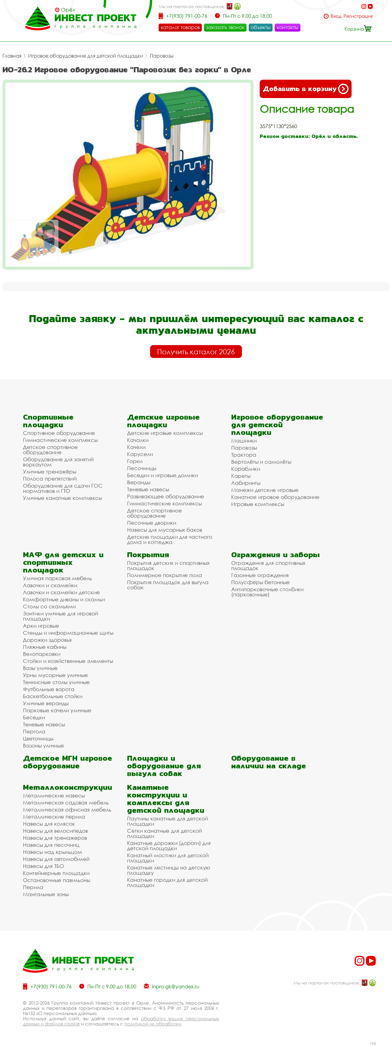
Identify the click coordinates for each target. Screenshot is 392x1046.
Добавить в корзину (306, 89)
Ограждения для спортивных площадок (268, 565)
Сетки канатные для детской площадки (164, 833)
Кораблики (245, 468)
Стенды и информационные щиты (68, 632)
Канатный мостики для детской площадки (168, 858)
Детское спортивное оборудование (50, 449)
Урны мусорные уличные (55, 675)
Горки (134, 461)
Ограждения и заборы (275, 554)
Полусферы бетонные (260, 582)
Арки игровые (41, 625)
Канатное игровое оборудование (275, 497)
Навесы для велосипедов (55, 830)
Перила (33, 887)
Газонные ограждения (260, 575)
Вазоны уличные (43, 745)
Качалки (138, 440)
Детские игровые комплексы (165, 433)
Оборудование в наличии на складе (268, 762)
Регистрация (358, 16)
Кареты (241, 475)
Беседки (34, 717)
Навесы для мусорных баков (164, 529)
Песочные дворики (151, 522)
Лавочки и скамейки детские (61, 592)
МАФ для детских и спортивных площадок (63, 562)
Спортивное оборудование (59, 433)
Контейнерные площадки (56, 873)
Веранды (138, 482)
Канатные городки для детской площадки (167, 882)
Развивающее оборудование (165, 496)
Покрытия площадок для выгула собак (168, 585)
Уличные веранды (46, 703)
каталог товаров (180, 27)
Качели (136, 447)
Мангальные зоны (46, 894)
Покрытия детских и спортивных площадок (168, 565)
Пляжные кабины (44, 646)
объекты (260, 27)
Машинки (244, 440)
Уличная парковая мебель (57, 578)
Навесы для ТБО (43, 866)
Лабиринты (245, 482)
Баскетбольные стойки (52, 696)
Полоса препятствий (50, 478)
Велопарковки (41, 653)
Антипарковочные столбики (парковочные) (267, 592)
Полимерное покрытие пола (164, 575)
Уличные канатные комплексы (62, 497)
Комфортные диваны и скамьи (64, 599)
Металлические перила (54, 816)
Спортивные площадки (48, 420)
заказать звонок (225, 27)
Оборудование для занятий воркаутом (58, 462)
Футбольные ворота (48, 689)
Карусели (140, 454)
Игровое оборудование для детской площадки (85, 56)
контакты (287, 27)
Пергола (34, 731)
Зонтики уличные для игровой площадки (60, 616)
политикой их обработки (152, 1023)
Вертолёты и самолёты (261, 461)
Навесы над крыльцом (52, 851)
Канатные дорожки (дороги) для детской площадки (169, 845)
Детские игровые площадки (163, 420)
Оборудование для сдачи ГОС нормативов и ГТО (63, 488)
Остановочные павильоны (56, 880)
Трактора (243, 454)
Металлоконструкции (67, 787)
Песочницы (141, 468)
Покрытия (148, 554)
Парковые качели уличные (57, 710)
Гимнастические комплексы (60, 440)
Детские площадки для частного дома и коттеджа (169, 539)
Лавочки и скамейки (50, 585)
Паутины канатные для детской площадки (167, 821)
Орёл (68, 10)
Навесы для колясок (49, 823)
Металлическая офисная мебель (67, 809)
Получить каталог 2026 (196, 351)
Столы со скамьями (49, 606)
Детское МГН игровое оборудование (67, 762)
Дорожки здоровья (47, 639)
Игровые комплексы (257, 504)
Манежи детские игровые (265, 490)
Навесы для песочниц (51, 844)
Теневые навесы (148, 489)
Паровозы (162, 56)
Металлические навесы (54, 795)
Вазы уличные (40, 668)
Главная (11, 56)
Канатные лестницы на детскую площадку (168, 870)
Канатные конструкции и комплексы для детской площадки (165, 798)
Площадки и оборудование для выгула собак (164, 765)
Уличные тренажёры (49, 471)
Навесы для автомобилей (56, 859)
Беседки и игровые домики (162, 475)
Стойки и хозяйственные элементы (68, 661)
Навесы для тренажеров (55, 837)
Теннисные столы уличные (56, 682)
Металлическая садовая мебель (66, 802)
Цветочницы (38, 738)
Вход (336, 16)
